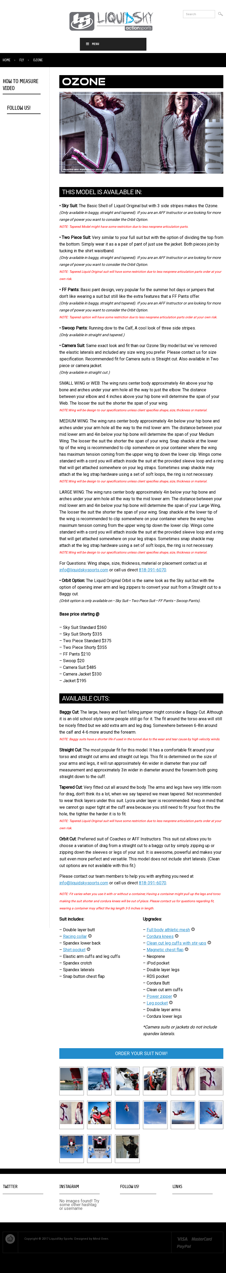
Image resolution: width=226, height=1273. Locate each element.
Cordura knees (164, 936)
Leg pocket (161, 1003)
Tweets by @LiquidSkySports (16, 1203)
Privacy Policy (182, 1209)
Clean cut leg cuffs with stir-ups (180, 943)
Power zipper (163, 996)
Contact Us (180, 1205)
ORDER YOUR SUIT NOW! (141, 1053)
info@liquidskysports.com (83, 569)
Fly (22, 60)
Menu (92, 44)
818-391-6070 (152, 569)
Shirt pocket (77, 949)
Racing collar (78, 936)
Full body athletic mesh (172, 929)
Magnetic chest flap (168, 949)
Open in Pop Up (15, 144)
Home (6, 60)
